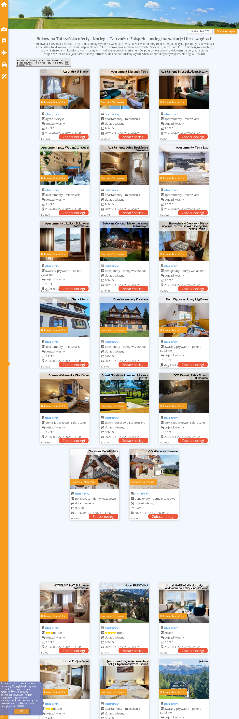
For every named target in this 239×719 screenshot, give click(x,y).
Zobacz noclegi (74, 137)
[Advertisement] (124, 553)
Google (17, 686)
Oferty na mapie (226, 31)
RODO (20, 706)
